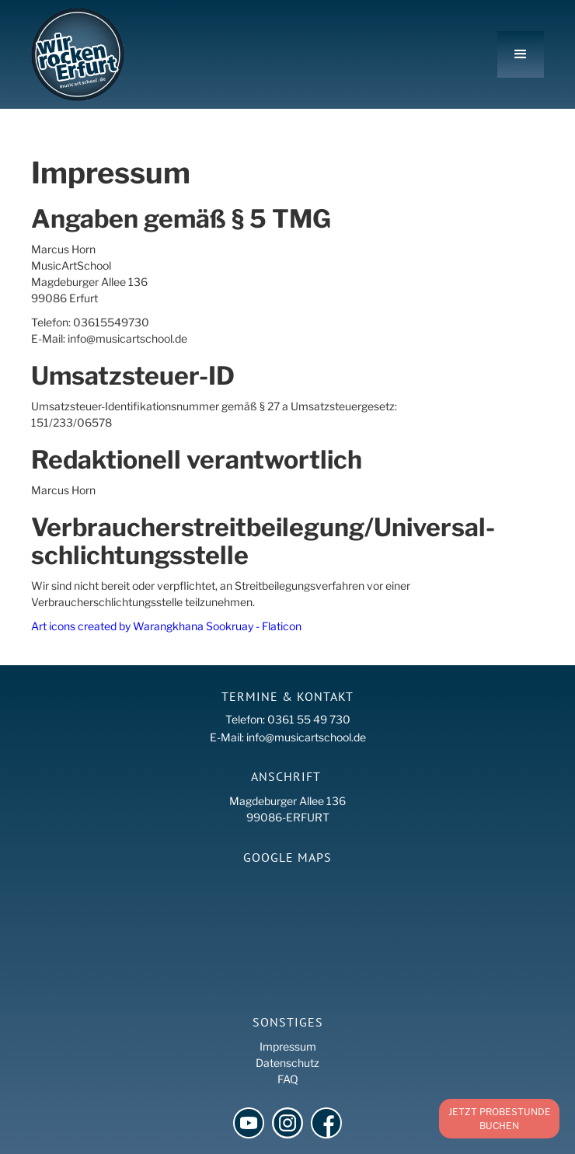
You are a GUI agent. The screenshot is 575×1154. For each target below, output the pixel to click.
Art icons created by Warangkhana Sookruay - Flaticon (166, 626)
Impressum (288, 1046)
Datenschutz (287, 1062)
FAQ (287, 1079)
